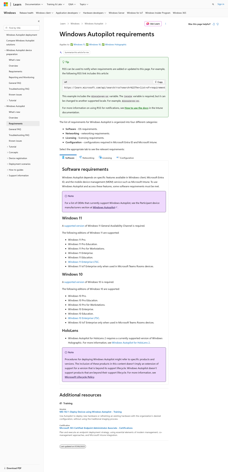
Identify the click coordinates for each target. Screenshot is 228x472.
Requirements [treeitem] (15, 71)
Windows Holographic (116, 44)
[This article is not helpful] (217, 24)
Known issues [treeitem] (15, 94)
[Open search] (213, 4)
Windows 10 (95, 44)
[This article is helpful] (214, 24)
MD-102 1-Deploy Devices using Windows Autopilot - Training (91, 411)
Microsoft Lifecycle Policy (79, 377)
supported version (74, 225)
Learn (63, 23)
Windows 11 (79, 44)
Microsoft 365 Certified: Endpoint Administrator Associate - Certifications (96, 428)
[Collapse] (38, 21)
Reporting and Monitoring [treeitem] (21, 77)
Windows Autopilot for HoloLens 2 (131, 342)
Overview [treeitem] (13, 65)
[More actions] (165, 23)
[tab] (68, 158)
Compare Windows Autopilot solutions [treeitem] (20, 42)
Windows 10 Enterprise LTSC (83, 318)
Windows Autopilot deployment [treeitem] (21, 34)
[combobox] (22, 27)
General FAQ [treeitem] (15, 82)
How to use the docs (136, 107)
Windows (75, 23)
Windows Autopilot (94, 23)
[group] (114, 87)
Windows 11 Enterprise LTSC (83, 261)
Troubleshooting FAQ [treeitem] (19, 88)
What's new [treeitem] (14, 59)
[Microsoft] (6, 4)
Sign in (221, 4)
